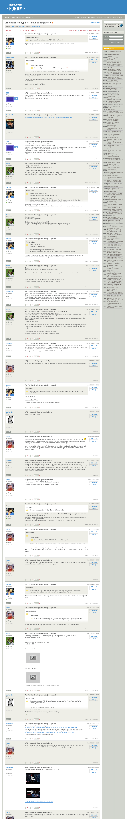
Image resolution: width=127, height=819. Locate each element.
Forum (13, 17)
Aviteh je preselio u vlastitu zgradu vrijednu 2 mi (114, 267)
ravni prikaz (83, 30)
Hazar (8, 361)
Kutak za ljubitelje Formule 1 (114, 184)
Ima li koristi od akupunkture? (111, 197)
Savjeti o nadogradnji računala (113, 55)
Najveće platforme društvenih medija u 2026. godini (114, 128)
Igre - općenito (26, 17)
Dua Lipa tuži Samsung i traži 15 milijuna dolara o (114, 135)
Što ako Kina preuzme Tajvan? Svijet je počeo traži (115, 299)
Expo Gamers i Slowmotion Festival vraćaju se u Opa (115, 203)
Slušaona (110, 86)
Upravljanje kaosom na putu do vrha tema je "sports (115, 206)
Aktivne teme (109, 48)
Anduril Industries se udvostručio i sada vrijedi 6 (114, 189)
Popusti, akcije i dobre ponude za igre (113, 163)
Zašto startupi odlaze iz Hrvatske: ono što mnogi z (114, 251)
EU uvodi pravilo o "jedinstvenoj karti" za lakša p (115, 113)
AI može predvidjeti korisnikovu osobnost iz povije (114, 303)
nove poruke (107, 17)
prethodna (8, 30)
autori (114, 17)
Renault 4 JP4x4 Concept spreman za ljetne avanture (115, 292)
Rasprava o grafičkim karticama (113, 58)
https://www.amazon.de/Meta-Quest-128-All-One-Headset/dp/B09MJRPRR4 (49, 117)
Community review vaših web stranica (114, 52)
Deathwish (10, 115)
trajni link (88, 52)
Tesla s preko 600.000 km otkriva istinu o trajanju (114, 64)
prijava (77, 17)
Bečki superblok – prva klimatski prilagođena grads (115, 218)
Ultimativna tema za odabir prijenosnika (114, 307)
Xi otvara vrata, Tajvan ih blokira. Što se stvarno (114, 84)
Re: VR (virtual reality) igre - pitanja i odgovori (40, 34)
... (18, 30)
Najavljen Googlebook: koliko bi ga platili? (113, 119)
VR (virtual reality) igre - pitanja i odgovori (39, 93)
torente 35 (9, 291)
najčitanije (100, 17)
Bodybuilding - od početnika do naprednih (115, 224)
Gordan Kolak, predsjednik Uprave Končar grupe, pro (114, 209)
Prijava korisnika (110, 32)
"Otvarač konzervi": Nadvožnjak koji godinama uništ (114, 177)
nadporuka (95, 52)
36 (28, 30)
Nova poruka (95, 22)
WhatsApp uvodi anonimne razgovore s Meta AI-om (115, 155)
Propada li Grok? (112, 236)
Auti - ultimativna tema (113, 106)
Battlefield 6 (110, 153)
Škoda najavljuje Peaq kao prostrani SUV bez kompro (114, 194)
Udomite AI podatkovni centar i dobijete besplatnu (114, 233)
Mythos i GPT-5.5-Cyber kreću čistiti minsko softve (114, 275)
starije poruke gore (94, 30)
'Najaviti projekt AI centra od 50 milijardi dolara (115, 200)
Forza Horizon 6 (111, 109)
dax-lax (8, 34)
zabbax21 (9, 412)
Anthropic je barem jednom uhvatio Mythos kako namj (115, 173)
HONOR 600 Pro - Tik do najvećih (114, 150)
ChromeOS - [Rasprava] (114, 249)
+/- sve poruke (73, 30)
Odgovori (94, 36)
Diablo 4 (109, 67)
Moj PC (8, 52)
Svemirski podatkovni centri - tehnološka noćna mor (115, 285)
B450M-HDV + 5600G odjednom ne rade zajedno (114, 221)
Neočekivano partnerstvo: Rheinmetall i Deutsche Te (114, 282)
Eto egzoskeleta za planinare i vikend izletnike (114, 138)
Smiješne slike (111, 215)
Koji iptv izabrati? (112, 170)
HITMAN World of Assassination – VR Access (39, 802)
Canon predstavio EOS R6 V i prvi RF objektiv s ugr (114, 245)
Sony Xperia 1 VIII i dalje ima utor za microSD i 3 (114, 230)
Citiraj (94, 38)
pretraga (119, 17)
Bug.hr (7, 17)
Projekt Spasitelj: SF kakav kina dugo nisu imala (115, 227)
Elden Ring (110, 270)
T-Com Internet (111, 191)
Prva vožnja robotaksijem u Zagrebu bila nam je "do (115, 261)
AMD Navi (110, 108)
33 (20, 30)
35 (26, 30)
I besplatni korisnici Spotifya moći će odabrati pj (115, 241)
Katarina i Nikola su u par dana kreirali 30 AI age (114, 89)
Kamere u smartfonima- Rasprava (114, 238)
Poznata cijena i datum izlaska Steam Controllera (114, 77)
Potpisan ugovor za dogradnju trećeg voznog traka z (114, 142)
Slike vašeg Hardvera (113, 247)
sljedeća (33, 30)
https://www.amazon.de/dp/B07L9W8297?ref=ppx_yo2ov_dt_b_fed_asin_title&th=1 (51, 727)
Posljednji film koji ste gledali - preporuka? (113, 92)
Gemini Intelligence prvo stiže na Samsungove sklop (115, 132)
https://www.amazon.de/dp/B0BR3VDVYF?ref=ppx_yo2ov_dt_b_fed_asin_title (49, 732)
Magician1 (9, 767)
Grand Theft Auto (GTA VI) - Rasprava (115, 116)
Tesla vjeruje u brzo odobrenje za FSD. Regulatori (112, 289)
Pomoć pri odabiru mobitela (115, 75)
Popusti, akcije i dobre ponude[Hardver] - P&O (114, 69)
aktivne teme (91, 17)
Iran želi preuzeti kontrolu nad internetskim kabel (114, 254)
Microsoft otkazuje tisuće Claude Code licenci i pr (114, 73)
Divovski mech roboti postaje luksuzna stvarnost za (114, 147)
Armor (8, 163)
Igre (18, 17)
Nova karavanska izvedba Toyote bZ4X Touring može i (115, 213)
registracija (83, 17)
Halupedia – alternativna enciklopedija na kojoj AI (114, 61)
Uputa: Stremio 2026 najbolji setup (113, 95)
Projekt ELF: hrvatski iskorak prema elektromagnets (113, 124)
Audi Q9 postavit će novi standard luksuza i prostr (114, 181)
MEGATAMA (10, 57)
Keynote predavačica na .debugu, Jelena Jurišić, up (115, 278)
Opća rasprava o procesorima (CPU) (112, 81)
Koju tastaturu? (111, 169)
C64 (7, 93)
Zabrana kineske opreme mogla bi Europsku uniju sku (115, 258)
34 (23, 30)
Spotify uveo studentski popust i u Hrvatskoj (113, 264)
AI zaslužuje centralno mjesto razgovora (113, 101)
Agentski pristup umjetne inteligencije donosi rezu (114, 296)
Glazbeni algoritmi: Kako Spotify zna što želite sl (114, 166)
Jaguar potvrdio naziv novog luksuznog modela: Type (115, 98)
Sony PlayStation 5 (112, 186)
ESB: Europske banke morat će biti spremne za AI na (115, 159)
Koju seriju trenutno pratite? (115, 104)
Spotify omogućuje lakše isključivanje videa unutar (114, 272)
